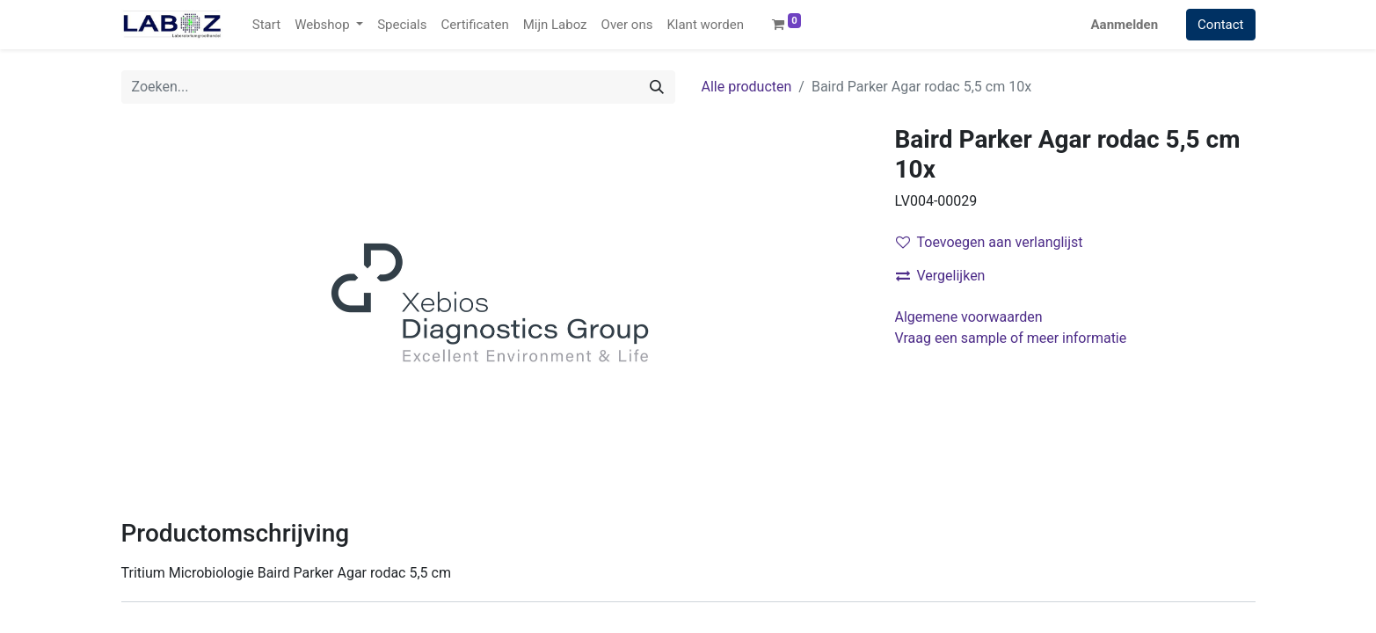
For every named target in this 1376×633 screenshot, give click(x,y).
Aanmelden (1125, 25)
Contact (1220, 25)
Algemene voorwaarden (969, 317)
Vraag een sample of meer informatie (1013, 338)
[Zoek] (656, 87)
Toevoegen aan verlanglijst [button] (989, 242)
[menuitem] (266, 25)
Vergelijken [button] (941, 275)
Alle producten (747, 86)
